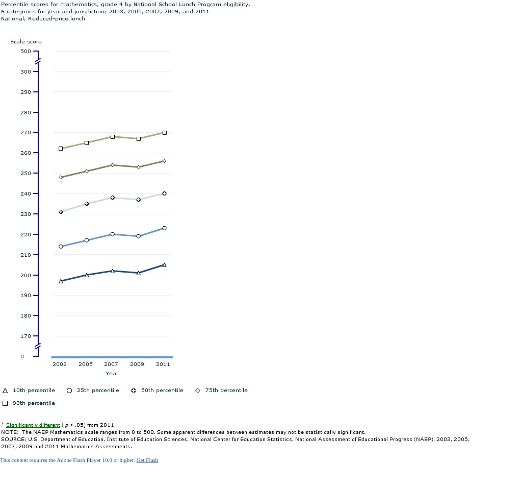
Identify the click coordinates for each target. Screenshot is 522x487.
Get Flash (147, 460)
